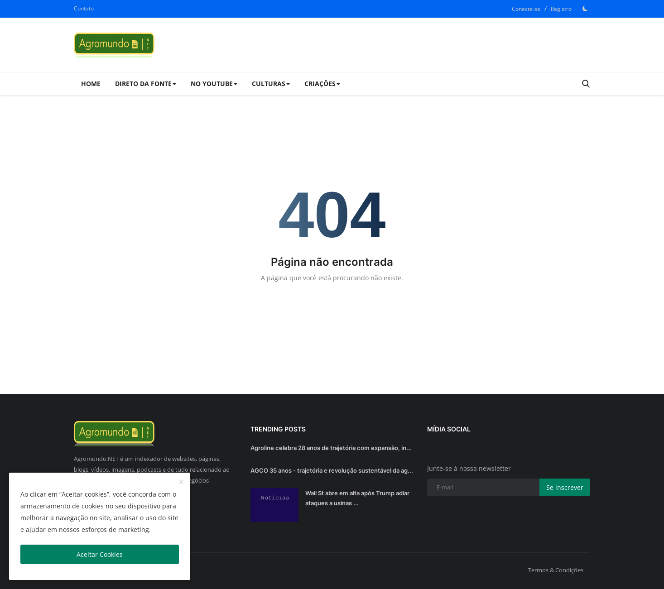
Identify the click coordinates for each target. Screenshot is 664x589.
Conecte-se (526, 9)
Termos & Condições (555, 570)
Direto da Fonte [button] (145, 83)
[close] (181, 482)
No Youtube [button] (214, 83)
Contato (84, 8)
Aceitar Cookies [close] (100, 554)
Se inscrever (564, 487)
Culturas (271, 83)
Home (91, 83)
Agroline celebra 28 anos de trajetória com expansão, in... (331, 447)
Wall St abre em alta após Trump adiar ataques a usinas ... (357, 498)
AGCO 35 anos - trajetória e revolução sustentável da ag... (331, 470)
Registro (561, 9)
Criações (322, 83)
